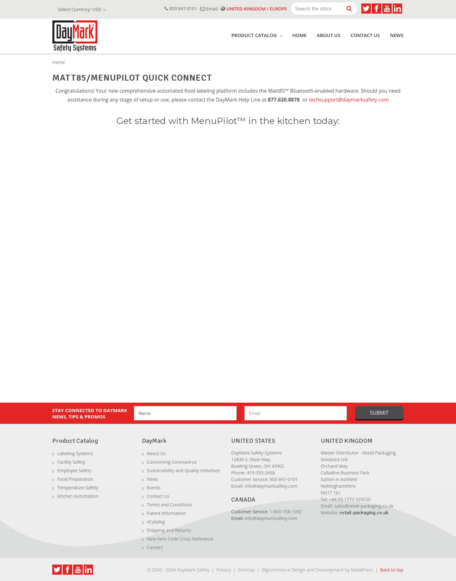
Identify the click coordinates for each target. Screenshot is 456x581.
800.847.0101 (181, 8)
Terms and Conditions (169, 505)
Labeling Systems (75, 453)
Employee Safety (74, 470)
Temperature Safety (77, 488)
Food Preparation (75, 479)
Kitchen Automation (77, 496)
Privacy (223, 570)
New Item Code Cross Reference (180, 539)
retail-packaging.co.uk (364, 513)
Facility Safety (71, 462)
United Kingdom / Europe (254, 9)
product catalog (256, 35)
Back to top (391, 570)
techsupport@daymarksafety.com (349, 99)
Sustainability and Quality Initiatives (183, 470)
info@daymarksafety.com (271, 486)
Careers (155, 547)
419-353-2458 (261, 473)
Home (299, 35)
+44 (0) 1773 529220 (349, 499)
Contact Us (365, 35)
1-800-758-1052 (285, 512)
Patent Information (166, 513)
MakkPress (362, 570)
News (396, 35)
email (209, 9)
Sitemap (246, 570)
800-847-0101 (283, 479)
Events (154, 488)
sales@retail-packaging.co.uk (363, 506)
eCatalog (156, 522)
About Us (328, 35)
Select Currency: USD (82, 9)
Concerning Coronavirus (172, 462)
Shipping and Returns (169, 530)
